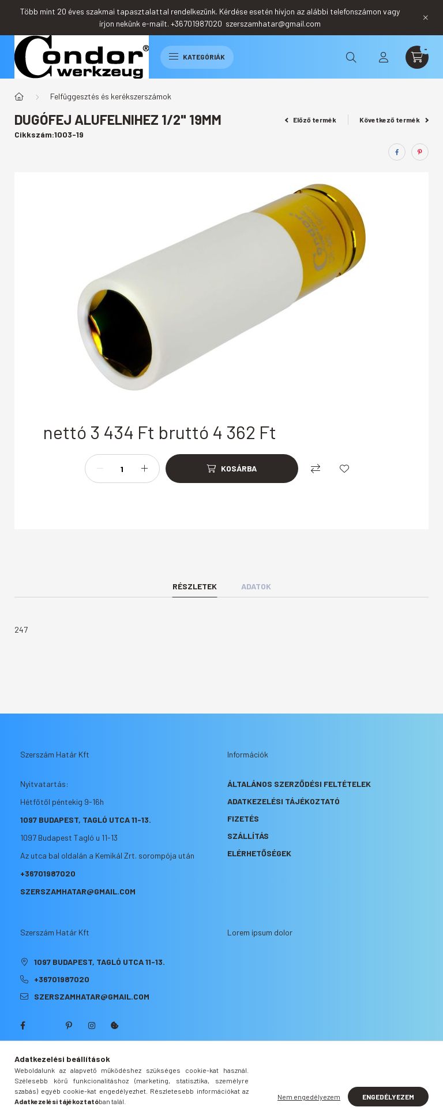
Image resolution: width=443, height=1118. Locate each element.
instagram (91, 1025)
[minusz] (99, 468)
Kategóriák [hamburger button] (197, 57)
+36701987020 (48, 873)
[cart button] (417, 57)
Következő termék (394, 120)
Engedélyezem (388, 1097)
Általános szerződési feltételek (299, 784)
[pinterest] (420, 152)
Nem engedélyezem (308, 1097)
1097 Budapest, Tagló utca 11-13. (85, 819)
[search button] (351, 57)
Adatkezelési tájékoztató (283, 801)
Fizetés (243, 818)
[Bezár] (425, 17)
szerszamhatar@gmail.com (78, 891)
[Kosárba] (232, 468)
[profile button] (383, 57)
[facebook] (397, 152)
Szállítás (248, 836)
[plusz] (144, 468)
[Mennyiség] (122, 468)
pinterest (68, 1025)
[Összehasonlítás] (315, 468)
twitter (45, 1025)
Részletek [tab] (194, 586)
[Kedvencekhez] (344, 468)
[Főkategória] (19, 96)
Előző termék (311, 120)
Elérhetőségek (259, 853)
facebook (22, 1025)
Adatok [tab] (256, 586)
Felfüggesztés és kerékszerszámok (110, 96)
